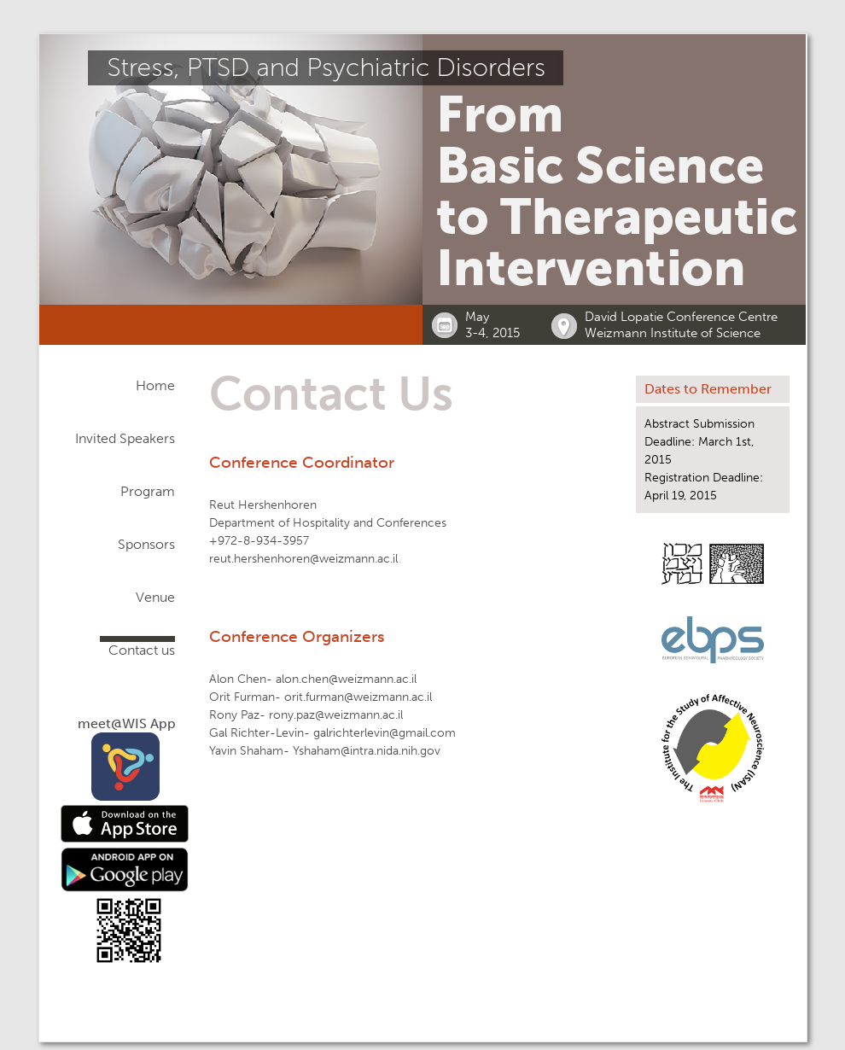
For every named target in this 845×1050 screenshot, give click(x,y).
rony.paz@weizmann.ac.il (336, 715)
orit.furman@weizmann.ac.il (358, 697)
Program (147, 491)
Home (155, 385)
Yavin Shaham (246, 751)
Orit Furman (242, 697)
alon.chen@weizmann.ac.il (346, 679)
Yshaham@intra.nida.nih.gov (366, 751)
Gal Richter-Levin (256, 733)
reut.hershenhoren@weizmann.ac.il (303, 558)
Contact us (141, 650)
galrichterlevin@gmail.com (384, 733)
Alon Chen (237, 679)
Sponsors (146, 544)
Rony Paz (234, 715)
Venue (155, 597)
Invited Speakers (125, 438)
